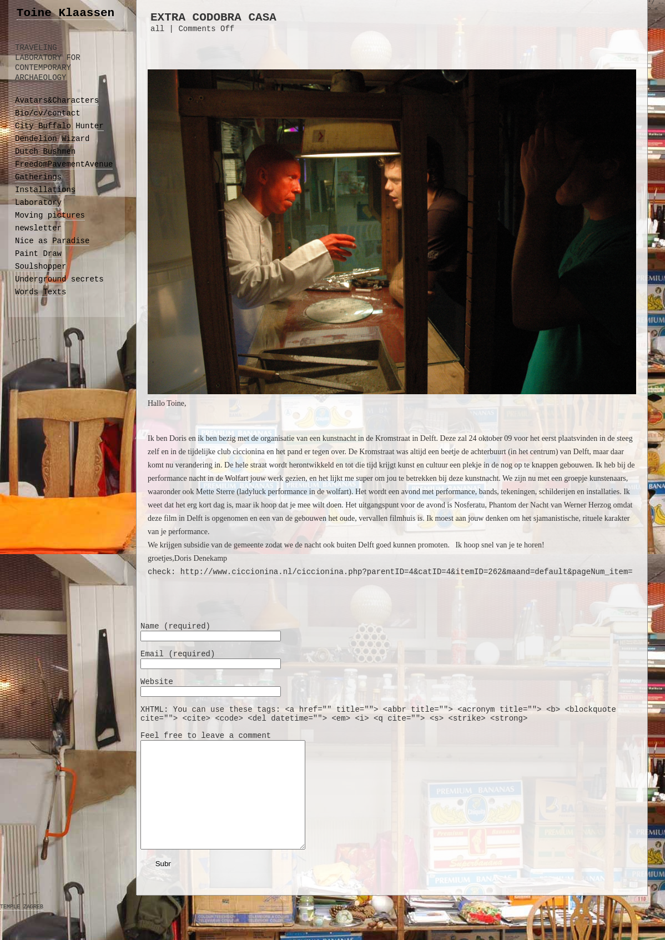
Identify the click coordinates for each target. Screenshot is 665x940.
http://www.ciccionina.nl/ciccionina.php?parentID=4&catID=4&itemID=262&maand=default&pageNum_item (404, 571)
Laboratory (38, 202)
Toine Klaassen (65, 13)
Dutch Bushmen (45, 151)
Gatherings (38, 177)
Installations (45, 189)
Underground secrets (59, 279)
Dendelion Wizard (52, 138)
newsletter (38, 228)
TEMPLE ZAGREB (21, 929)
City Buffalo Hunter (59, 126)
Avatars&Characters (57, 100)
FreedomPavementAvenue (64, 164)
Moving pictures (50, 215)
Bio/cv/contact (47, 113)
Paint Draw (38, 253)
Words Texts (40, 292)
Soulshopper (40, 266)
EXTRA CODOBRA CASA (213, 17)
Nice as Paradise (52, 241)
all (157, 28)
